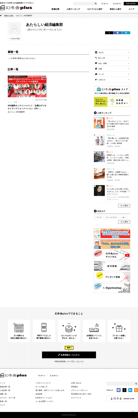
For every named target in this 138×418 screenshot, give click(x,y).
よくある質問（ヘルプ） (44, 401)
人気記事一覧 (5, 390)
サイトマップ (76, 398)
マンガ (101, 74)
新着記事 (55, 9)
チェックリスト (111, 217)
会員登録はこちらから (69, 355)
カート (104, 4)
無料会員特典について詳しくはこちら (69, 361)
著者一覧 (3, 401)
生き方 (101, 52)
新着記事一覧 (5, 387)
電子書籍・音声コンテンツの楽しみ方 (49, 390)
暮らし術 (101, 58)
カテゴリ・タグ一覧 (7, 398)
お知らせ (102, 80)
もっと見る (124, 205)
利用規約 (74, 387)
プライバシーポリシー (79, 390)
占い (124, 217)
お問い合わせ (76, 383)
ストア (131, 9)
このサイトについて (43, 383)
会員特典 (38, 394)
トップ (2, 383)
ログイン (117, 4)
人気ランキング (73, 9)
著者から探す (115, 9)
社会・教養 (102, 63)
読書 (100, 69)
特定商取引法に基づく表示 (81, 394)
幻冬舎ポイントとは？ (43, 398)
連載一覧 (3, 394)
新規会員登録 (131, 3)
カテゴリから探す (95, 9)
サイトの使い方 (41, 387)
